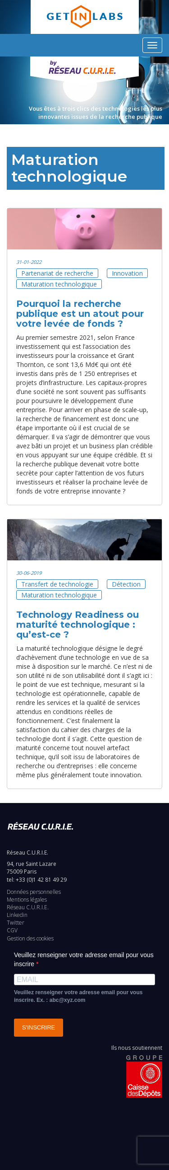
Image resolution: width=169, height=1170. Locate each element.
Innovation (127, 273)
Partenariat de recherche (57, 273)
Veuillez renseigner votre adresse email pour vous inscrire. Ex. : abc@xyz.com (78, 996)
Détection (126, 584)
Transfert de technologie (57, 584)
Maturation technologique (59, 284)
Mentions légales (27, 899)
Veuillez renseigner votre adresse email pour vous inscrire (84, 959)
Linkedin (17, 915)
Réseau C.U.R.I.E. (28, 907)
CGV (12, 930)
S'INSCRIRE (38, 1027)
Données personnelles (34, 892)
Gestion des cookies (30, 938)
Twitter (15, 922)
